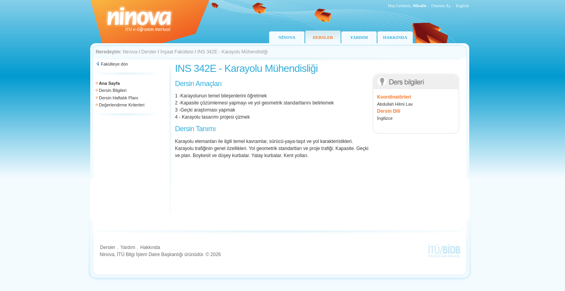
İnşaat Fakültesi (176, 52)
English (462, 5)
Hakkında (150, 247)
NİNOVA (286, 37)
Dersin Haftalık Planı (118, 97)
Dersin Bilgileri (112, 90)
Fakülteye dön (114, 64)
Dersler (149, 52)
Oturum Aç (440, 5)
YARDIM (359, 37)
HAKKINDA (395, 37)
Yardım (127, 247)
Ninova (130, 52)
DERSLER (323, 37)
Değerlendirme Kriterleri (121, 104)
